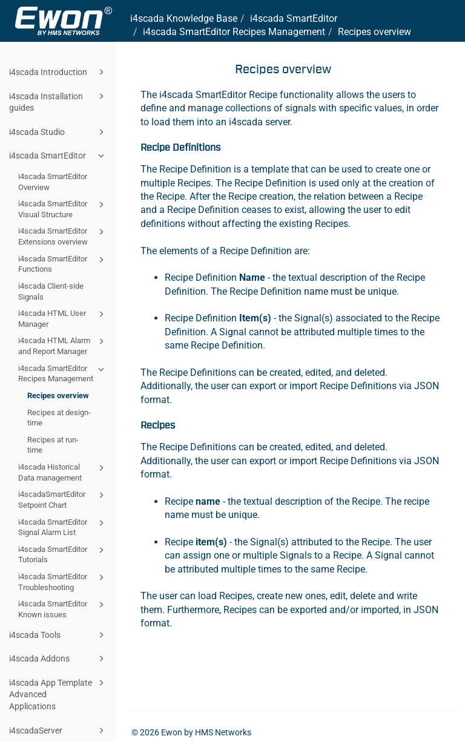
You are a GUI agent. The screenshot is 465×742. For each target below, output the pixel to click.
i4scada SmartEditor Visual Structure (63, 208)
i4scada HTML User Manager (63, 318)
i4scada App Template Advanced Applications (58, 693)
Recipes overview (58, 395)
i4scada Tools (58, 635)
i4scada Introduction (58, 72)
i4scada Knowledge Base (183, 18)
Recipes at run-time (53, 445)
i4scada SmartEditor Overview (52, 182)
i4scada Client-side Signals (51, 291)
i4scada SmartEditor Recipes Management (63, 373)
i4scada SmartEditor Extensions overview (63, 235)
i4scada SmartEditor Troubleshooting (63, 581)
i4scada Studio (58, 132)
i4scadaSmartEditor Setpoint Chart (63, 499)
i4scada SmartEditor (58, 155)
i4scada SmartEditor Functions (63, 263)
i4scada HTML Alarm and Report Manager (63, 345)
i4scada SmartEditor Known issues (63, 608)
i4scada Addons (58, 658)
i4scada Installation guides (58, 101)
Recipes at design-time (59, 418)
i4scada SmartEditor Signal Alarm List (63, 526)
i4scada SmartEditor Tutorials (63, 554)
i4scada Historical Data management (63, 471)
